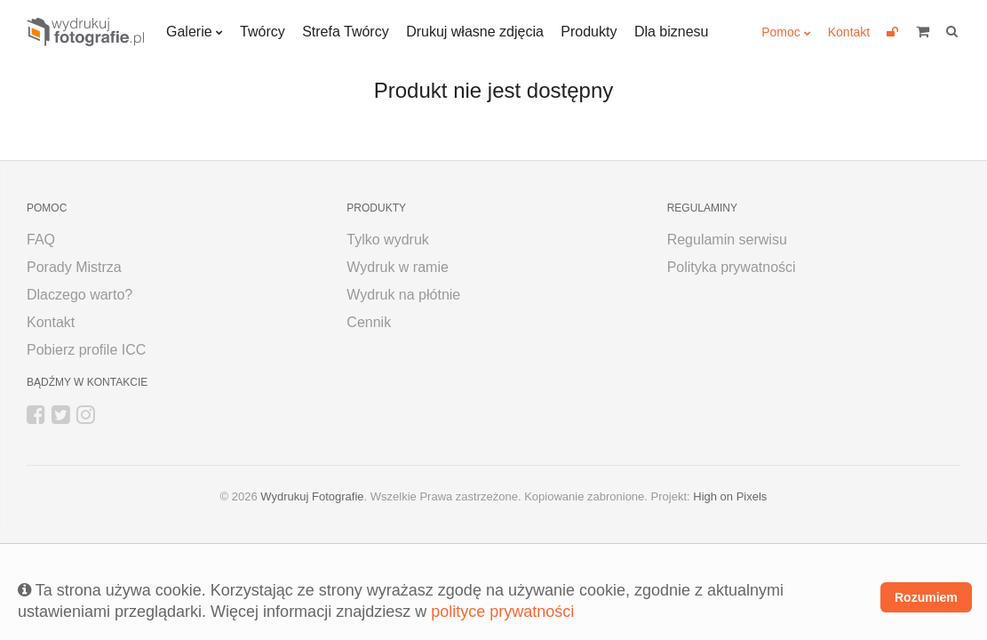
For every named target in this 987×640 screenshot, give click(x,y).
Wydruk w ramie (397, 267)
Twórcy (262, 31)
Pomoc (780, 32)
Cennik (368, 322)
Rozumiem (926, 597)
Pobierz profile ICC (86, 349)
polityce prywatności (502, 611)
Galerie (189, 31)
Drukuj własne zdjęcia (475, 31)
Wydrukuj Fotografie (311, 496)
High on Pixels (730, 496)
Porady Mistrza (74, 267)
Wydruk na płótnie (403, 294)
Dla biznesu (671, 31)
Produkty (589, 31)
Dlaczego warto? (79, 294)
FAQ (41, 239)
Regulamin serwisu (727, 239)
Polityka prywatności (731, 267)
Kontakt (849, 32)
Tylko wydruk (387, 239)
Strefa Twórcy (345, 31)
